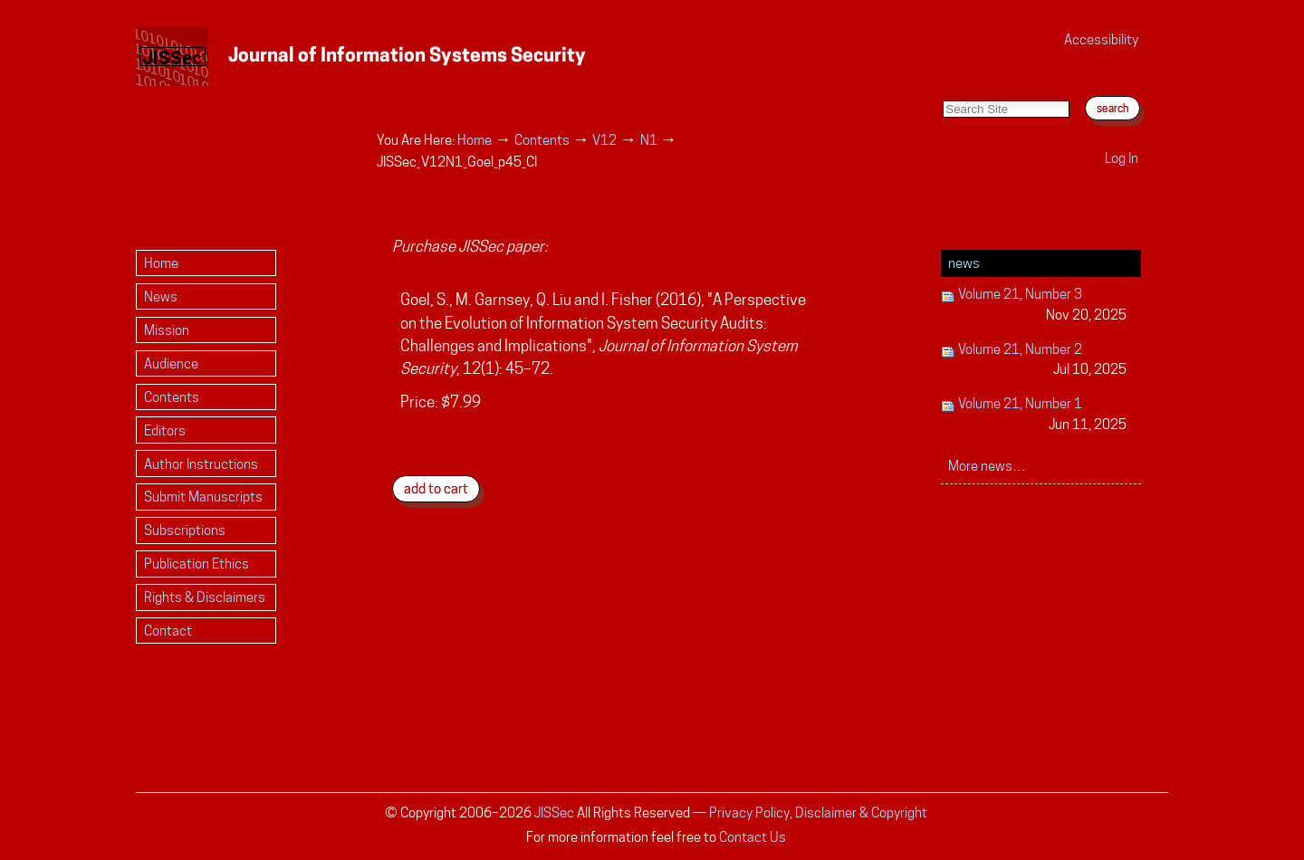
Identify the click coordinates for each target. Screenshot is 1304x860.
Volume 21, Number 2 (1034, 360)
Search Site (942, 81)
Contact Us (752, 837)
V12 (604, 139)
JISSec (554, 812)
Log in (1121, 158)
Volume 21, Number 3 (1034, 305)
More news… (987, 465)
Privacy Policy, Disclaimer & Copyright (818, 812)
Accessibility (1101, 39)
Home (474, 139)
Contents (542, 139)
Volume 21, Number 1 (1034, 415)
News (964, 263)
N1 (648, 139)
